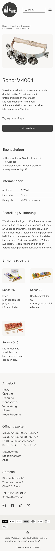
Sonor (24, 195)
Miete (6, 410)
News (5, 389)
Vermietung (9, 406)
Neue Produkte (11, 414)
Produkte (14, 26)
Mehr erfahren (27, 128)
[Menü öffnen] (50, 9)
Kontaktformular (12, 496)
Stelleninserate (11, 455)
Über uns (7, 393)
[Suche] (34, 10)
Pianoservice (10, 401)
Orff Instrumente (22, 28)
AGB (5, 459)
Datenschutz (10, 451)
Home (4, 26)
